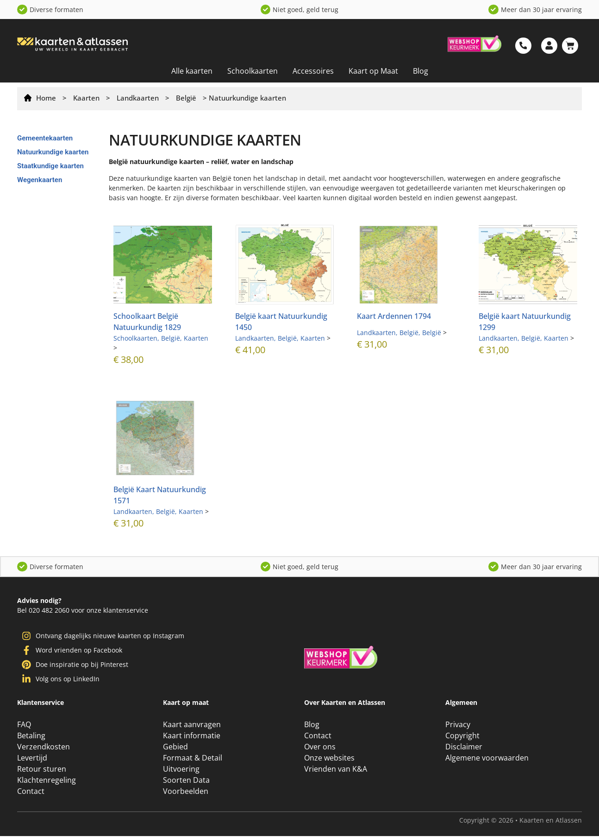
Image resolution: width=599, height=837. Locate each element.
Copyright (462, 736)
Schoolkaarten (252, 71)
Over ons (320, 747)
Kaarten (86, 97)
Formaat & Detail (192, 759)
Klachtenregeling (46, 781)
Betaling (31, 736)
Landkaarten (138, 97)
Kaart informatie (191, 736)
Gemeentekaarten (45, 138)
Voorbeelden (185, 792)
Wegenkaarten (39, 180)
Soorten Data (186, 781)
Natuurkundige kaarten (52, 152)
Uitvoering (181, 770)
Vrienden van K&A (335, 770)
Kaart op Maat (373, 71)
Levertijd (32, 759)
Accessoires (313, 71)
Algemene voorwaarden (487, 759)
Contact (30, 792)
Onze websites (329, 759)
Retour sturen (41, 770)
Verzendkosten (43, 747)
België (186, 97)
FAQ (24, 725)
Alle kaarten (191, 71)
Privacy (457, 725)
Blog (420, 71)
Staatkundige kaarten (50, 166)
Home (46, 97)
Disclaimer (463, 747)
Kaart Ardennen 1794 (394, 316)
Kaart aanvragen (192, 725)
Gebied (175, 747)
